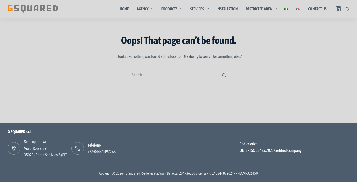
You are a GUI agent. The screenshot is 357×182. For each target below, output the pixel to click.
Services (200, 9)
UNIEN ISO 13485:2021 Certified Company (270, 150)
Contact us (317, 9)
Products (173, 9)
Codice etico (248, 144)
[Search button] (224, 75)
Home (124, 9)
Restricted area (262, 9)
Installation (227, 9)
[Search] (347, 9)
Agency (146, 9)
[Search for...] (173, 75)
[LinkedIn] (338, 8)
